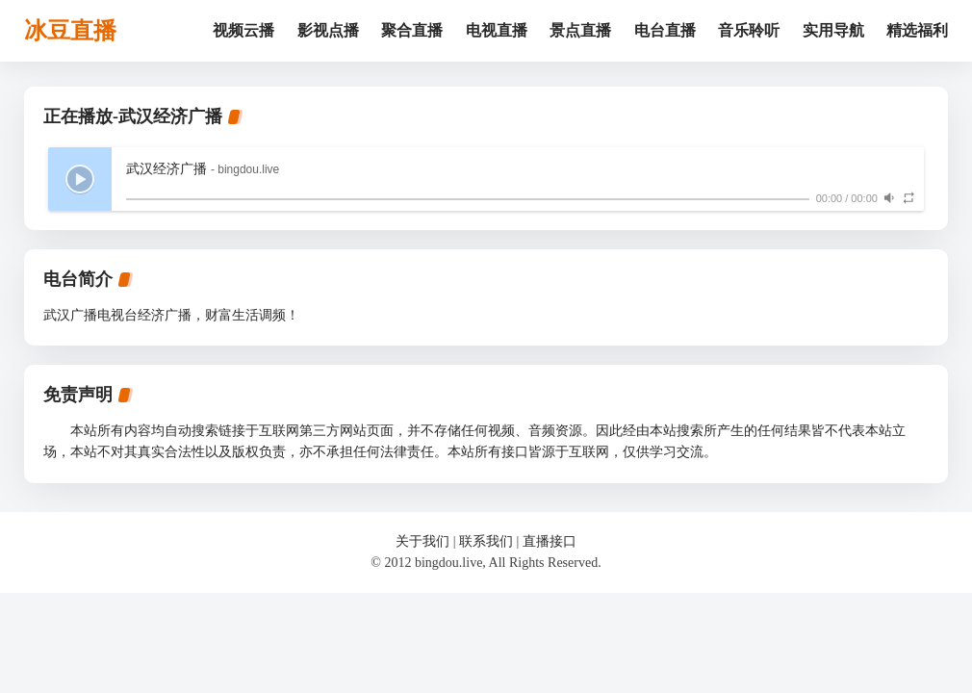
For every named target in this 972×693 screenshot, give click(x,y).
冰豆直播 (70, 30)
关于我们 (422, 541)
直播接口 (549, 541)
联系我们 (486, 541)
